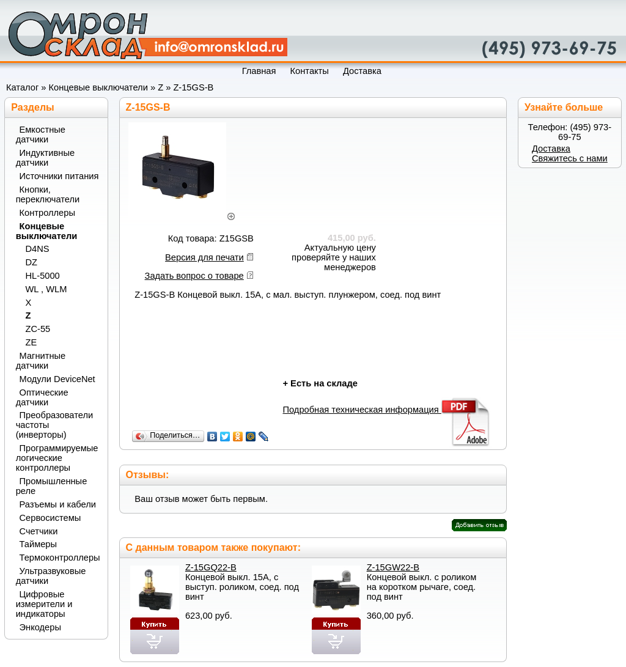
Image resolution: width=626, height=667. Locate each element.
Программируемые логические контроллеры (57, 458)
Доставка (551, 148)
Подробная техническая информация (386, 410)
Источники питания (59, 176)
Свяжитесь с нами (570, 158)
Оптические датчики (42, 397)
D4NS (38, 249)
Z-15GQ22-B (211, 567)
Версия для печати (204, 257)
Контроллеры (47, 213)
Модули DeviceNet (57, 379)
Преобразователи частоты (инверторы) (55, 425)
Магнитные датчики (41, 360)
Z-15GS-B (193, 87)
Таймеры (38, 544)
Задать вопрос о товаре (194, 276)
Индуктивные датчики (45, 158)
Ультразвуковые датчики (51, 576)
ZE (31, 342)
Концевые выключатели (98, 87)
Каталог (22, 87)
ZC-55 (38, 329)
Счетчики (39, 531)
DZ (32, 262)
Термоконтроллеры (59, 557)
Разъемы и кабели (58, 504)
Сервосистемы (50, 518)
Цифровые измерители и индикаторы (44, 604)
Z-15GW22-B (393, 567)
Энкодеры (40, 627)
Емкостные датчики (40, 134)
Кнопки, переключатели (48, 194)
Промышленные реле (51, 486)
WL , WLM (46, 289)
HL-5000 (43, 276)
